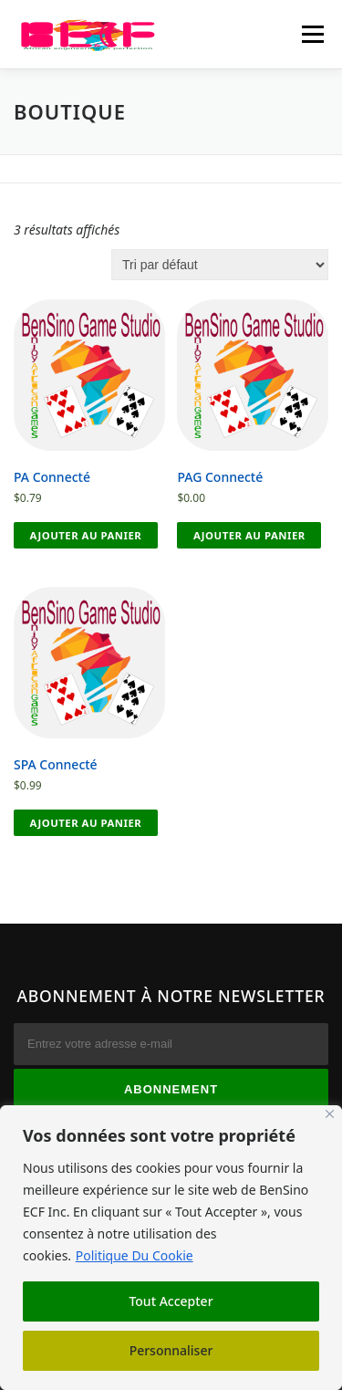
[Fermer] (330, 1114)
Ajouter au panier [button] (86, 535)
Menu (312, 34)
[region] (171, 1247)
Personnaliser (171, 1350)
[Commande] (219, 264)
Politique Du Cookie (134, 1255)
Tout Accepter (170, 1301)
